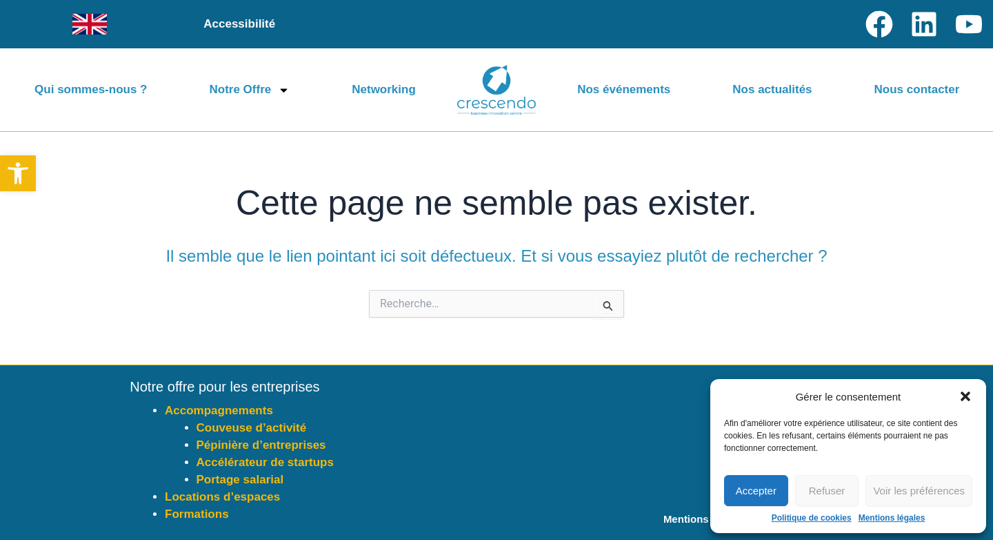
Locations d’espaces (222, 496)
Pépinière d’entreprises (261, 445)
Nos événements (623, 89)
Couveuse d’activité (252, 427)
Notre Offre (250, 90)
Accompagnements (219, 410)
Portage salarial (240, 479)
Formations (197, 514)
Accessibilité (239, 23)
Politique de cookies (812, 518)
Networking (384, 89)
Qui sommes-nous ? (90, 89)
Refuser (827, 490)
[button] (18, 173)
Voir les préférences (919, 490)
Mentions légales (892, 518)
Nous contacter (917, 89)
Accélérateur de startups (265, 462)
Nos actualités (772, 89)
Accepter (756, 490)
